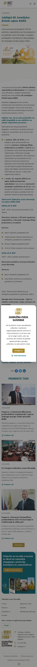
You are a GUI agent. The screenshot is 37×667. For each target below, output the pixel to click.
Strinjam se (18, 351)
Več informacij (18, 355)
